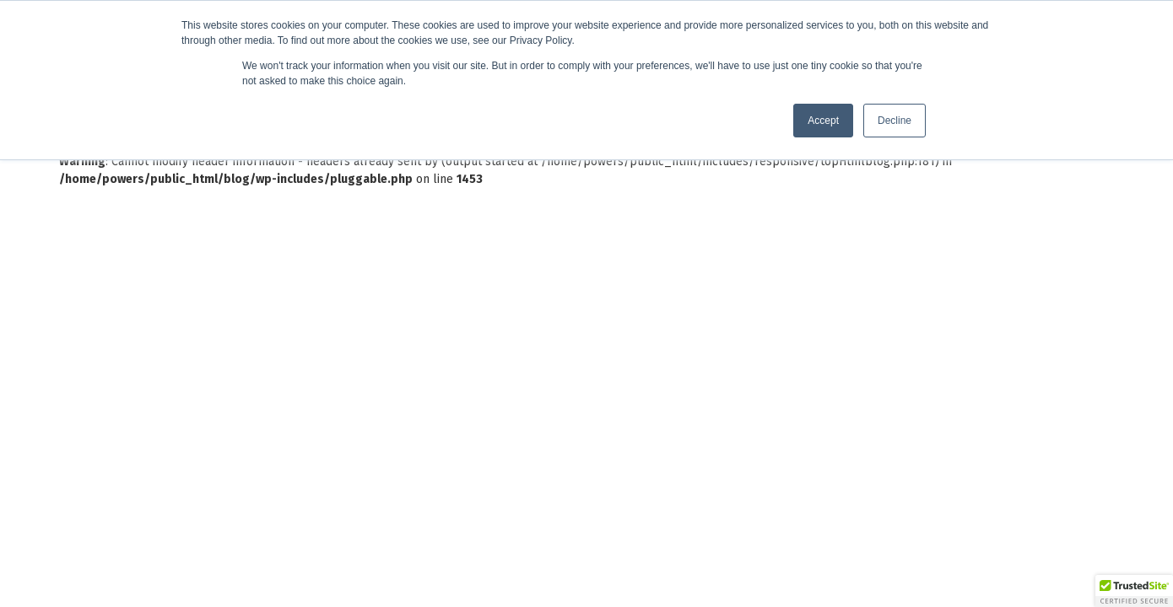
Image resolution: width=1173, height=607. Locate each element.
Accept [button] (823, 120)
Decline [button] (894, 120)
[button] (1134, 591)
